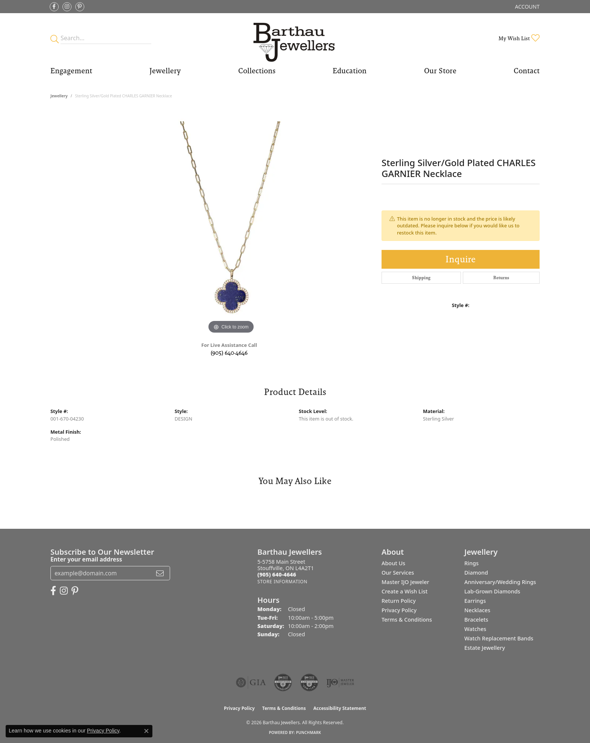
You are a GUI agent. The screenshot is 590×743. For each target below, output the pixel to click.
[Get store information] (282, 581)
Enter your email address (86, 559)
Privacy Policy (399, 610)
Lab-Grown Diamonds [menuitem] (492, 591)
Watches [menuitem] (475, 629)
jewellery (59, 95)
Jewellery (165, 70)
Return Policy (399, 600)
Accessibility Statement (339, 708)
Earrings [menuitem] (475, 600)
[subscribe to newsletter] (160, 573)
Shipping (421, 277)
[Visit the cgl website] (309, 682)
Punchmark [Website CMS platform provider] (308, 732)
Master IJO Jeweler (405, 582)
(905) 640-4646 (229, 352)
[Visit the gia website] (251, 682)
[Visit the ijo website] (340, 682)
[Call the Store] (276, 574)
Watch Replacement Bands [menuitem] (498, 638)
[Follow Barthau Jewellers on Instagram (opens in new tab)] (66, 6)
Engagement (71, 70)
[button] (527, 6)
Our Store (440, 70)
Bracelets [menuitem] (476, 619)
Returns (501, 277)
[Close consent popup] (146, 731)
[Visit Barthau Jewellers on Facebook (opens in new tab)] (54, 6)
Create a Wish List (404, 591)
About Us (393, 563)
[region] (231, 223)
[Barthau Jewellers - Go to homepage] (295, 38)
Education (349, 70)
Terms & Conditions (407, 619)
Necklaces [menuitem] (477, 610)
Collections (256, 70)
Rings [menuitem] (471, 563)
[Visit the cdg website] (283, 682)
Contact (527, 70)
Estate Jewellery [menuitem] (484, 647)
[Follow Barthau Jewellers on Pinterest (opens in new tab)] (79, 6)
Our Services (398, 572)
